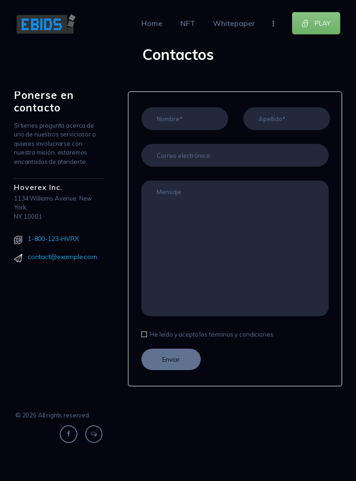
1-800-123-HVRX (53, 238)
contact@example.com (62, 257)
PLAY (316, 23)
